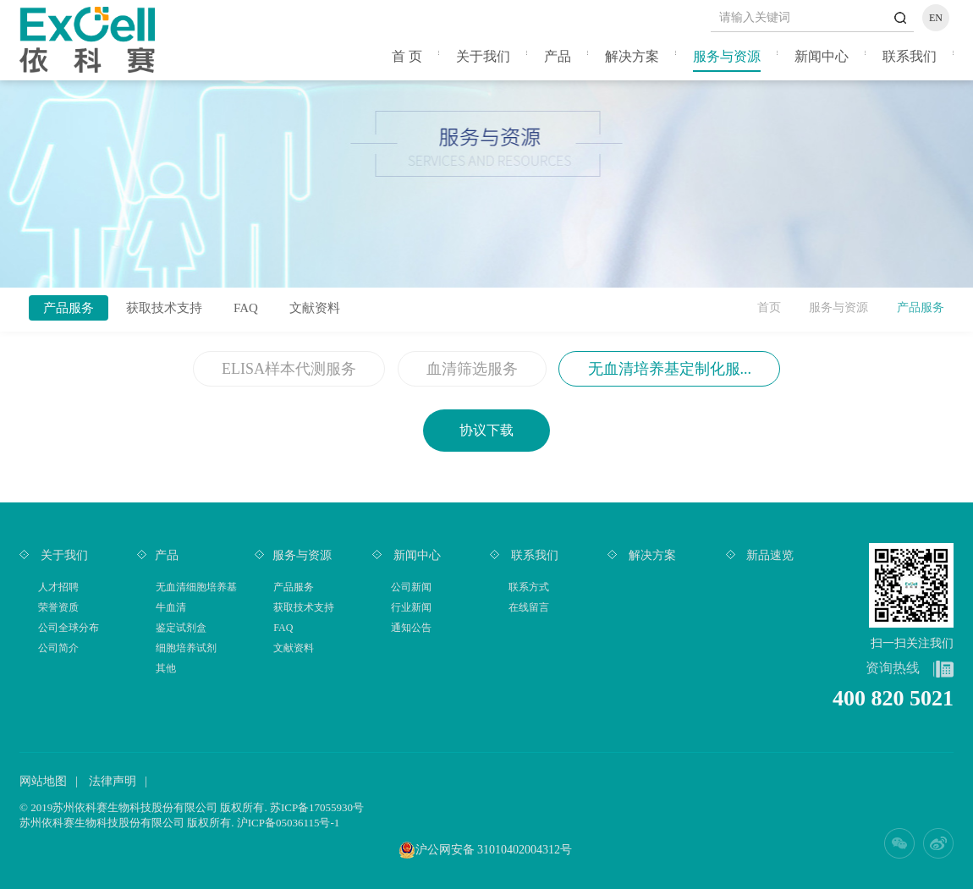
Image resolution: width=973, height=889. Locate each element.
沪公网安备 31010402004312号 (494, 849)
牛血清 (171, 607)
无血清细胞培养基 (196, 587)
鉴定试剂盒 (181, 628)
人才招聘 (58, 587)
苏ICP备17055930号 (317, 807)
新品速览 (769, 555)
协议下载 (486, 430)
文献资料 (314, 308)
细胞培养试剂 (186, 648)
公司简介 (58, 648)
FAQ (246, 308)
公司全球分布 (68, 628)
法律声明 (112, 781)
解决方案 (632, 56)
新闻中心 (821, 56)
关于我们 (483, 56)
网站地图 (43, 781)
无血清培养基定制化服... (670, 368)
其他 (166, 668)
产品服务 (68, 308)
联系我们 (909, 56)
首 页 (407, 56)
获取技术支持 (164, 308)
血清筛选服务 (472, 368)
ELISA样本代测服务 (289, 368)
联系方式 (528, 587)
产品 (557, 56)
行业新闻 (411, 607)
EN (936, 18)
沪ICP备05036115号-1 (288, 822)
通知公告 (411, 628)
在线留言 (528, 607)
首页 (769, 307)
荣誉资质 (58, 607)
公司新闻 (411, 587)
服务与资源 (727, 56)
